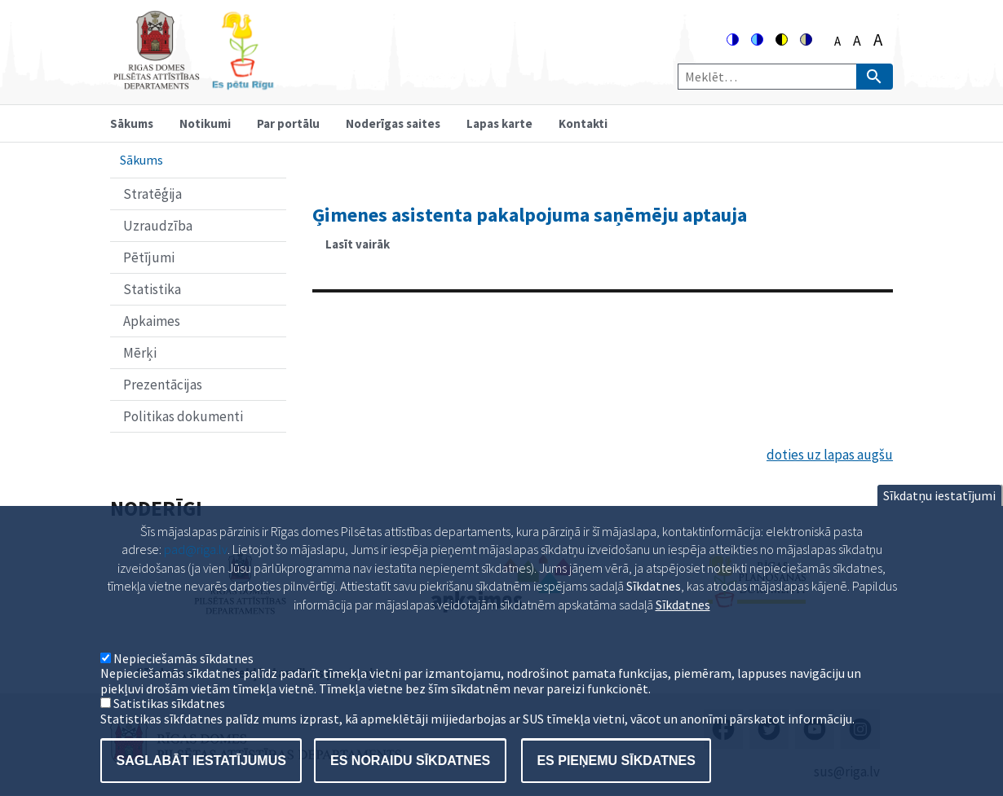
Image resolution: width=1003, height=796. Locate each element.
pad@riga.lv (196, 575)
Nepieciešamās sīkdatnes (183, 684)
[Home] (193, 82)
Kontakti (583, 123)
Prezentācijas (162, 385)
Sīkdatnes (683, 629)
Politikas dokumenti (183, 416)
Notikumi (205, 123)
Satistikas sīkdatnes (169, 729)
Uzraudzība (157, 226)
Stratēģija (152, 194)
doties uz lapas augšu (830, 455)
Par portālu (288, 123)
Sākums (131, 123)
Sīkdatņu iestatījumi (939, 521)
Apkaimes (151, 321)
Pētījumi (149, 257)
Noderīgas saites (393, 123)
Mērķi (140, 353)
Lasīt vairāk (364, 249)
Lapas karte (499, 123)
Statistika (152, 289)
